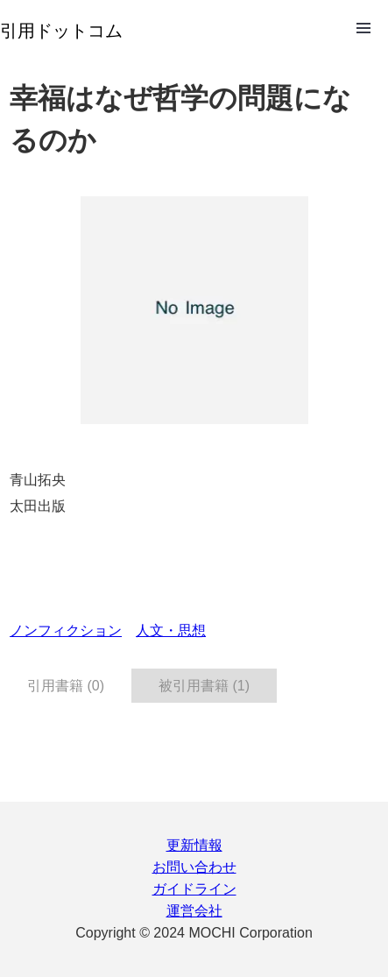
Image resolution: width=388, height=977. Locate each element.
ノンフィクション (66, 630)
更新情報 (194, 845)
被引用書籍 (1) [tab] (204, 685)
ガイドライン (194, 888)
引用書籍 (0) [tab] (65, 685)
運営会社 (194, 910)
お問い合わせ (194, 867)
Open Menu (363, 28)
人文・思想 (171, 630)
